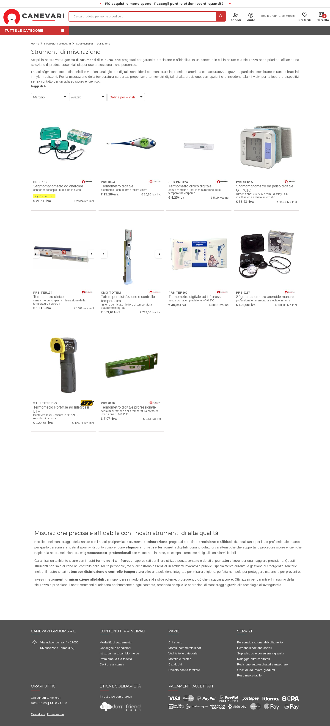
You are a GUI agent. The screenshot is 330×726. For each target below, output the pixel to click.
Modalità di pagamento (116, 642)
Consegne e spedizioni (115, 648)
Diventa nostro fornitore (184, 670)
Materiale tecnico (179, 659)
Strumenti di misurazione (93, 43)
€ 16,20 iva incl (151, 194)
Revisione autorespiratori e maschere (262, 664)
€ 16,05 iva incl (84, 308)
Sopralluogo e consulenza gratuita (260, 653)
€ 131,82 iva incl (286, 305)
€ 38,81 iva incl (219, 305)
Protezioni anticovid (57, 43)
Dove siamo (55, 714)
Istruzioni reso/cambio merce (119, 653)
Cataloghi (175, 664)
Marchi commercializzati (184, 648)
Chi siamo (175, 642)
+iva (47, 201)
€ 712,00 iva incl (151, 312)
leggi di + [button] (38, 86)
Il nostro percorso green (116, 696)
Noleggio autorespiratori (253, 659)
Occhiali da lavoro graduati (256, 670)
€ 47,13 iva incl (287, 201)
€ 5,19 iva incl (220, 197)
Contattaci (38, 714)
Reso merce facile (249, 675)
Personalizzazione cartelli (254, 648)
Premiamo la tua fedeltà (116, 659)
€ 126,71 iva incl (83, 423)
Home (35, 43)
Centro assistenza (112, 664)
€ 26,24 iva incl (84, 201)
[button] (49, 97)
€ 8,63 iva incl (152, 418)
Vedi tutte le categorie (182, 653)
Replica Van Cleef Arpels (278, 16)
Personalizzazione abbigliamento (260, 642)
